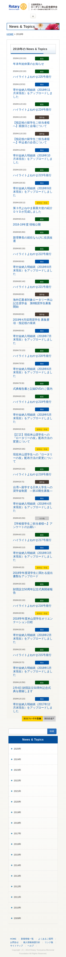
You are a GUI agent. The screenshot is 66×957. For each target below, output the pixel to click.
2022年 (17, 780)
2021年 (17, 791)
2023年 (17, 770)
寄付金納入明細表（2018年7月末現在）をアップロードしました (32, 339)
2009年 (17, 918)
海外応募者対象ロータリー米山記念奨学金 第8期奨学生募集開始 (32, 303)
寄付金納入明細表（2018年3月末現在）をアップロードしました (32, 556)
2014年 (17, 865)
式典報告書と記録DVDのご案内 (33, 388)
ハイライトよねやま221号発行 (32, 286)
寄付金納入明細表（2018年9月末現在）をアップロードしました (32, 192)
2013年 (17, 876)
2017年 (17, 833)
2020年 (17, 801)
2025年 (17, 748)
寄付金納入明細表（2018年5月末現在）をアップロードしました (32, 418)
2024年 (17, 759)
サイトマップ (16, 945)
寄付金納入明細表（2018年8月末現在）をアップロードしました (32, 270)
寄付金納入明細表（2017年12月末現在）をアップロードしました (32, 708)
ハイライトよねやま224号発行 (32, 109)
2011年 (17, 897)
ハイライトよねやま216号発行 (32, 605)
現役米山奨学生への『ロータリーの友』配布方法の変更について (32, 458)
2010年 (17, 907)
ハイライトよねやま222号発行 (32, 253)
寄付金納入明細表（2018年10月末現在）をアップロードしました (32, 159)
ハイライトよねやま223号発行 (32, 175)
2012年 (17, 886)
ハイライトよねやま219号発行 (32, 401)
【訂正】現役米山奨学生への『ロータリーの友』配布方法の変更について (32, 438)
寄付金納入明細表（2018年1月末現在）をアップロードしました (32, 671)
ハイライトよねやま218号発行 (32, 474)
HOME (10, 34)
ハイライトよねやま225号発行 (32, 76)
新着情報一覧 (27, 939)
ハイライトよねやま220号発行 (32, 355)
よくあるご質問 (45, 939)
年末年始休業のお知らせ (28, 63)
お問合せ (14, 942)
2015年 (17, 854)
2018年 (17, 823)
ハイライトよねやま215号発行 (32, 654)
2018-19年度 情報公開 (27, 224)
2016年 (17, 844)
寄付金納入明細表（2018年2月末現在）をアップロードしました (32, 638)
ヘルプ (30, 945)
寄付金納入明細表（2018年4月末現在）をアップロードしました (32, 507)
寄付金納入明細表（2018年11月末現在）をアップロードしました (32, 93)
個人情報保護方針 (31, 942)
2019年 (17, 812)
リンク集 (49, 942)
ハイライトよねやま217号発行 (32, 540)
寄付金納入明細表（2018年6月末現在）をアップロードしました (32, 372)
